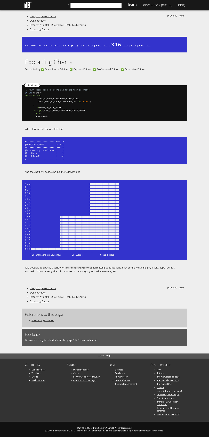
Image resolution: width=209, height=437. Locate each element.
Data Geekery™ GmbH (103, 427)
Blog (181, 4)
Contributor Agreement (126, 383)
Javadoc (160, 387)
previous (172, 15)
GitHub (35, 376)
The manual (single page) (168, 376)
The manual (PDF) (165, 383)
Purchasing (120, 373)
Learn (132, 4)
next (181, 15)
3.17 (106, 45)
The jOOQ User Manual (43, 16)
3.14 (133, 45)
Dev (51, 45)
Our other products (166, 397)
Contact (76, 373)
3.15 (125, 45)
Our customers (38, 369)
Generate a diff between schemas (168, 409)
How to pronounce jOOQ (168, 414)
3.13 (141, 45)
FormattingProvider (43, 320)
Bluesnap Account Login (84, 380)
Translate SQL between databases (167, 403)
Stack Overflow (38, 380)
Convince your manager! (168, 394)
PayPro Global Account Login (86, 376)
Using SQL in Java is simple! (169, 390)
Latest (67, 45)
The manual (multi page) (168, 380)
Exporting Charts (39, 29)
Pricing (157, 4)
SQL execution (38, 20)
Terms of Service (122, 380)
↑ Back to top (104, 355)
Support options (80, 369)
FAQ (159, 369)
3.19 (90, 45)
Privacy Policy (121, 376)
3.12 (148, 45)
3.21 (74, 45)
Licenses (119, 369)
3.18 (98, 45)
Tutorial (160, 373)
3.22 (57, 45)
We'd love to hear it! (86, 339)
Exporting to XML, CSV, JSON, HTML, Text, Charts (58, 24)
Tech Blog (36, 373)
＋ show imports (32, 85)
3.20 (82, 45)
